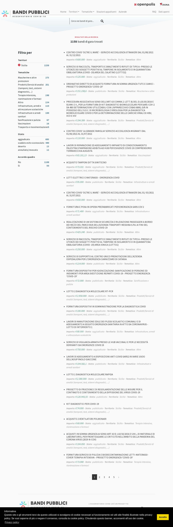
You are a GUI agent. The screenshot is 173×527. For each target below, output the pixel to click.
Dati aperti (164, 11)
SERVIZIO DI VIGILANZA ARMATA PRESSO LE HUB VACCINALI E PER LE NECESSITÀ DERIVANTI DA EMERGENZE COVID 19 (107, 343)
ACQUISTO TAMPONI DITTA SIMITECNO (86, 162)
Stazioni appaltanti (106, 11)
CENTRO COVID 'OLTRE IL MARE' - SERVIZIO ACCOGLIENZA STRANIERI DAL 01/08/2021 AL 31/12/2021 (109, 54)
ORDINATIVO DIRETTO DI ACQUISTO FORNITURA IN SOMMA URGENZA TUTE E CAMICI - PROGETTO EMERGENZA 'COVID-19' (110, 85)
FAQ (154, 11)
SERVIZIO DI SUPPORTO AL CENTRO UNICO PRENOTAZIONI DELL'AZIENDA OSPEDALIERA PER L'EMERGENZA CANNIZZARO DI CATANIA (104, 258)
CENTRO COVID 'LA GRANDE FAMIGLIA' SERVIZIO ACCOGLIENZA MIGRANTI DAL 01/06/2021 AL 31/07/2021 (106, 132)
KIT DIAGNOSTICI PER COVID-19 (82, 403)
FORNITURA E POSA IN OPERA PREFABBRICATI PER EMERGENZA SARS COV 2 (105, 206)
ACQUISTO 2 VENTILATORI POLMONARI (86, 418)
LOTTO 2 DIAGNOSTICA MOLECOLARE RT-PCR (89, 291)
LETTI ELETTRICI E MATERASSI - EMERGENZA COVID (92, 177)
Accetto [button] (163, 517)
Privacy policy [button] (12, 522)
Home (63, 11)
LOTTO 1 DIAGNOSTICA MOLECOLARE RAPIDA (89, 374)
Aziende (123, 11)
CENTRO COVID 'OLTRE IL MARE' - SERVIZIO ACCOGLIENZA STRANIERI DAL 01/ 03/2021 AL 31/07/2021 (110, 194)
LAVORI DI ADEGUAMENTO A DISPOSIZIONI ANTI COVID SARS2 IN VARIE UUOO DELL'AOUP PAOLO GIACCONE (105, 358)
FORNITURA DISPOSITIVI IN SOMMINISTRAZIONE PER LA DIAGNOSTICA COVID (106, 306)
